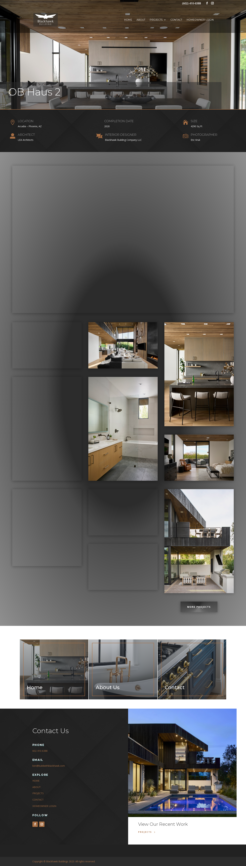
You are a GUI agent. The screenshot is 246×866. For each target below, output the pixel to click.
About (141, 20)
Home (128, 20)
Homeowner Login (200, 20)
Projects (156, 20)
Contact (176, 20)
